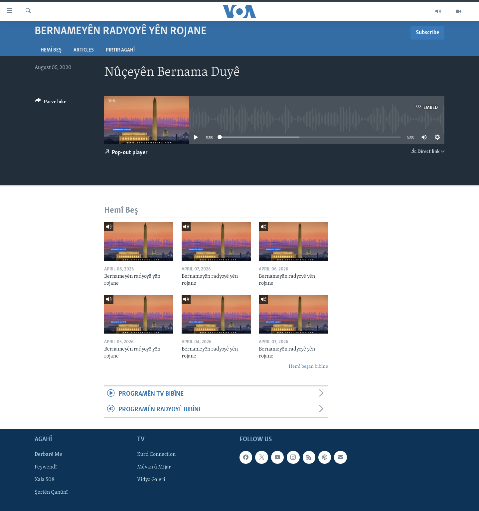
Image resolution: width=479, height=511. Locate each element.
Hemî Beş (51, 50)
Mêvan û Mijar (154, 467)
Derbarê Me (48, 455)
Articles (84, 50)
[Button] (50, 103)
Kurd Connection (156, 455)
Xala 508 (45, 480)
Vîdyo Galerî (151, 480)
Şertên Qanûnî (51, 492)
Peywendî (46, 467)
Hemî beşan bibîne (308, 366)
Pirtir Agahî (120, 50)
